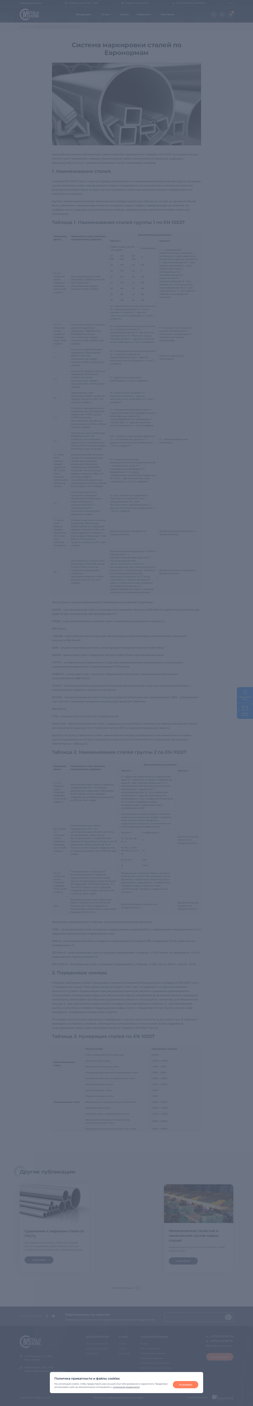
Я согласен (185, 1384)
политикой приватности (126, 1387)
